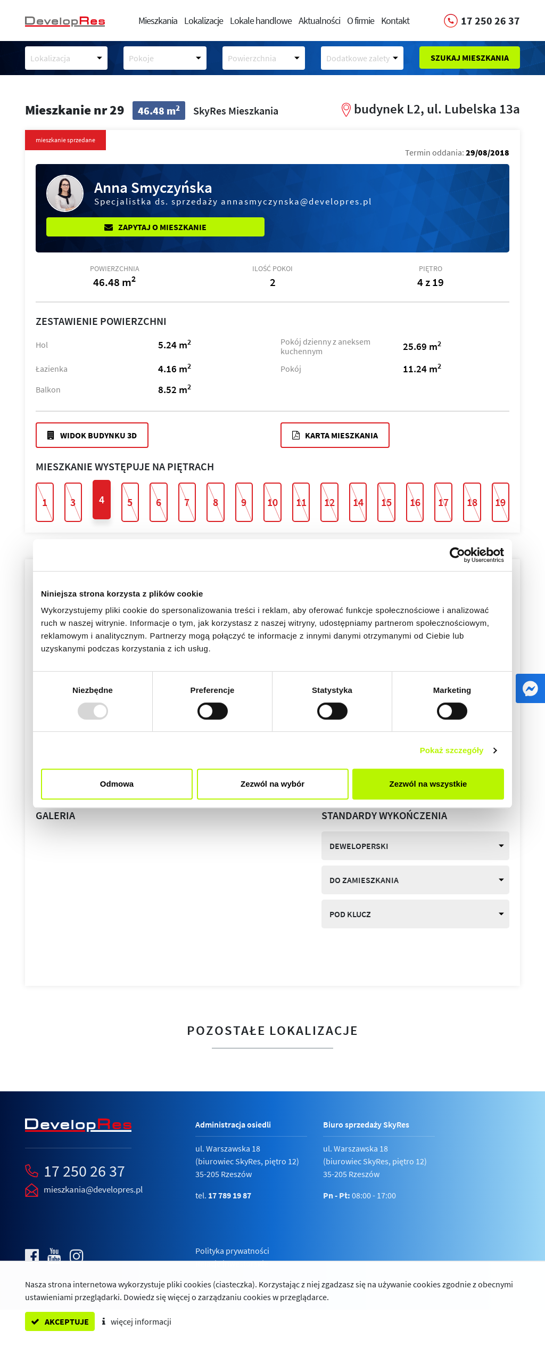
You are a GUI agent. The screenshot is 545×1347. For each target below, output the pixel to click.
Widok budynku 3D (92, 435)
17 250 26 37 (84, 1171)
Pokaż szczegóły (452, 750)
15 (386, 502)
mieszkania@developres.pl (93, 1189)
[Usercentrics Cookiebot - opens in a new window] (457, 555)
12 (329, 502)
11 (301, 502)
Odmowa (117, 783)
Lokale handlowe (261, 20)
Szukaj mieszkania (470, 57)
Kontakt (395, 20)
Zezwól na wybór (272, 783)
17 (443, 502)
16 (415, 502)
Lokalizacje (203, 20)
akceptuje (60, 1321)
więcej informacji (136, 1321)
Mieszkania (157, 20)
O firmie (360, 20)
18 (472, 502)
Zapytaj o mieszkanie (155, 227)
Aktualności (319, 20)
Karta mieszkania (335, 435)
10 (272, 502)
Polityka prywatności (232, 1250)
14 (358, 502)
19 (500, 502)
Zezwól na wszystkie (428, 783)
